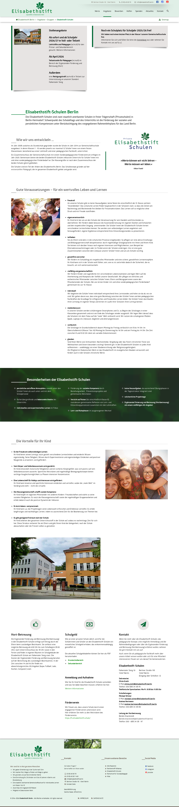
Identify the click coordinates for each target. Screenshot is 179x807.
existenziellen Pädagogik (21, 169)
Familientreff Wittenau (114, 768)
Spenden (138, 11)
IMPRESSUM (83, 798)
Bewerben (119, 11)
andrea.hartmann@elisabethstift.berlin (141, 704)
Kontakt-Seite (71, 784)
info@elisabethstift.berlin (75, 779)
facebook (149, 766)
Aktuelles (150, 11)
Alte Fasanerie (111, 766)
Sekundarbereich (75, 663)
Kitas (108, 776)
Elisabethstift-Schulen (114, 771)
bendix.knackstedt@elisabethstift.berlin (135, 718)
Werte (97, 11)
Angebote (107, 11)
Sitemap (164, 19)
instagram (149, 769)
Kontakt (160, 11)
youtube (149, 772)
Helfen (129, 11)
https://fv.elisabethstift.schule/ (77, 718)
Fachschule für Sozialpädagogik (117, 774)
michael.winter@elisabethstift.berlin (140, 698)
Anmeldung (141, 40)
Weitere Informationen (65, 50)
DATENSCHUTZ (98, 798)
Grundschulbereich (75, 660)
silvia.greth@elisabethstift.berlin (138, 684)
